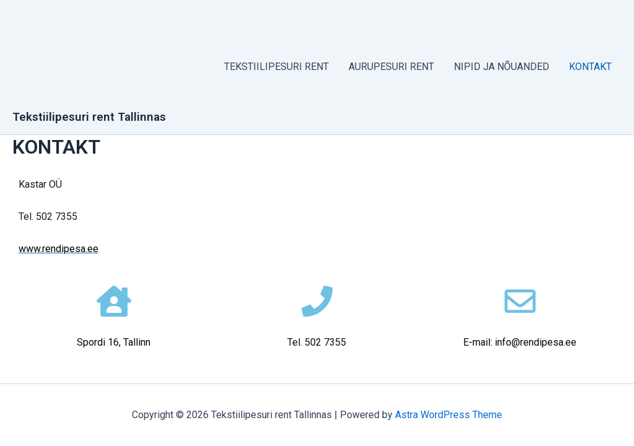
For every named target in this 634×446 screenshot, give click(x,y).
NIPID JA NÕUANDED (501, 66)
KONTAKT (590, 66)
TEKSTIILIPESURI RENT (276, 66)
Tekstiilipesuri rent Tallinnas (89, 117)
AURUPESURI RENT (391, 66)
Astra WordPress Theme (448, 415)
